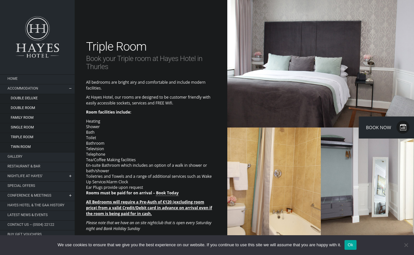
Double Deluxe (24, 98)
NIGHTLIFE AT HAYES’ (25, 176)
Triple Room (22, 137)
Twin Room (21, 147)
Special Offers (21, 186)
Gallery (14, 156)
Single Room (22, 127)
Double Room (23, 108)
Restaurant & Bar (23, 166)
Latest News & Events (27, 215)
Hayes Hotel (37, 37)
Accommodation (22, 88)
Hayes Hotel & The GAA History (35, 205)
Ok (350, 244)
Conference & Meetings (29, 195)
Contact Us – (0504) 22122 (30, 225)
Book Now (378, 127)
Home (12, 79)
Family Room (22, 117)
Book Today (167, 193)
